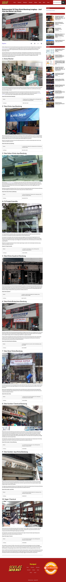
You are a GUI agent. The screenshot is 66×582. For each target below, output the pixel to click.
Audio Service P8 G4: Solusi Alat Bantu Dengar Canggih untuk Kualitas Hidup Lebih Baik (60, 62)
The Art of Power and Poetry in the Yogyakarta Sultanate (59, 23)
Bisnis (44, 2)
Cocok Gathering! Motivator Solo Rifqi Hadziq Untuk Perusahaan (60, 91)
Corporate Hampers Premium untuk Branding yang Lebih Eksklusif (59, 56)
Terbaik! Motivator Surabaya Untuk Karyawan (60, 103)
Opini (40, 2)
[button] (31, 43)
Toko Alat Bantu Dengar (50, 10)
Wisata (35, 2)
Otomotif (30, 2)
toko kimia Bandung (5, 48)
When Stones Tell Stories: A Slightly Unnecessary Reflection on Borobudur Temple (60, 35)
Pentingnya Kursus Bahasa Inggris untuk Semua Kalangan (60, 50)
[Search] (63, 2)
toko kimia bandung (10, 182)
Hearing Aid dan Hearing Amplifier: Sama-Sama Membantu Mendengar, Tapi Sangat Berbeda (60, 17)
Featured (19, 2)
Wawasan (25, 2)
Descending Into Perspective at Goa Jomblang (58, 29)
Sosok (48, 2)
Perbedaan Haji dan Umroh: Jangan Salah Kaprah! (60, 41)
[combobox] (57, 2)
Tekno (14, 2)
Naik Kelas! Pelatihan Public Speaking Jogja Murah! (60, 85)
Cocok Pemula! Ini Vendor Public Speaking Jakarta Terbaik (59, 74)
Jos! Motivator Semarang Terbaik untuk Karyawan (59, 97)
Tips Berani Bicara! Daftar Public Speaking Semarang (59, 80)
